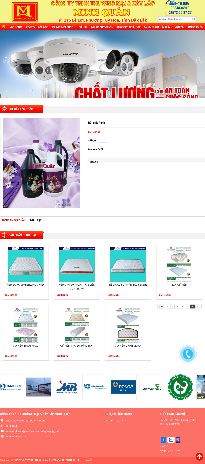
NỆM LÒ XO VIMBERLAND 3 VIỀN (26, 284)
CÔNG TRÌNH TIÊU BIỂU (157, 27)
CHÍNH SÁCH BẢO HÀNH (114, 420)
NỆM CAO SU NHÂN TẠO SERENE (128, 284)
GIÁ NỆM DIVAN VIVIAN (128, 345)
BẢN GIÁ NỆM (179, 284)
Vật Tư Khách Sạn (102, 27)
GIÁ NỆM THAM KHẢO (25, 345)
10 (192, 306)
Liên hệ (179, 27)
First (161, 306)
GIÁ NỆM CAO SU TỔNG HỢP (76, 345)
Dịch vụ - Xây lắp (37, 27)
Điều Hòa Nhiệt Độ (128, 27)
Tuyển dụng (195, 27)
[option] (41, 164)
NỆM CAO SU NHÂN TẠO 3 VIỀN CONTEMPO (77, 286)
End (198, 306)
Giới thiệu (16, 27)
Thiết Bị (82, 27)
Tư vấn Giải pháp (62, 27)
